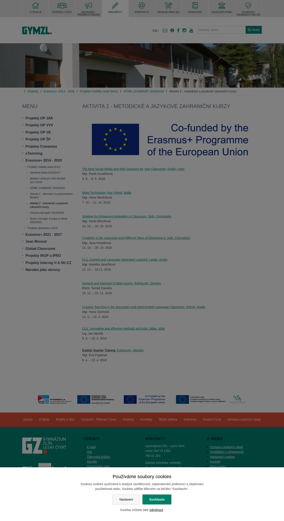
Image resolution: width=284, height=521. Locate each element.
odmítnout (156, 510)
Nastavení (126, 499)
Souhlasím (157, 499)
